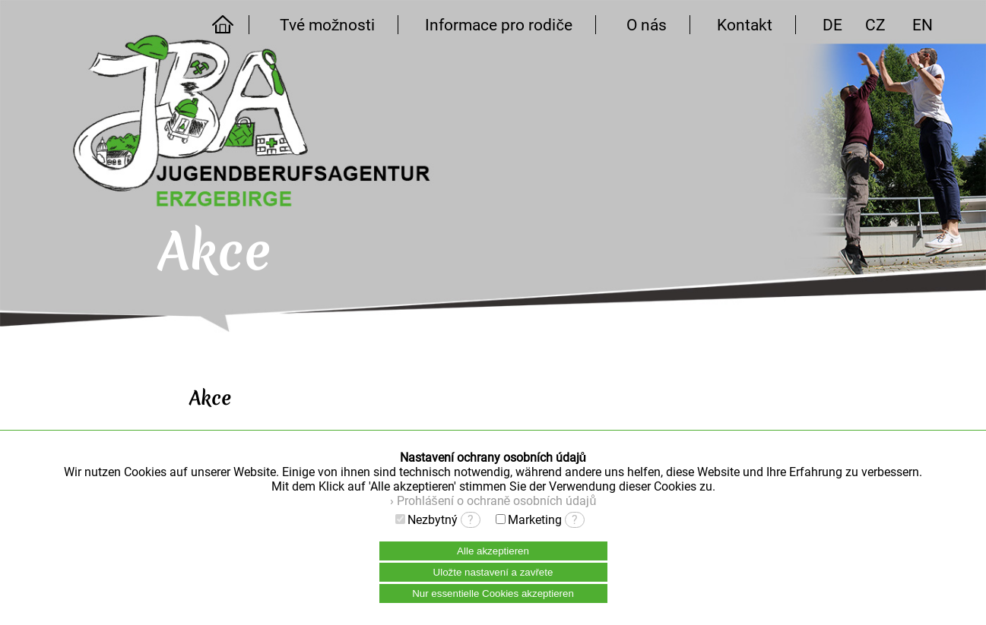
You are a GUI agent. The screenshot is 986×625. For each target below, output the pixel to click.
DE (832, 24)
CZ (875, 24)
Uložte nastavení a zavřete (493, 572)
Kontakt (744, 24)
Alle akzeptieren (493, 551)
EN (922, 24)
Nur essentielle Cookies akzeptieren (493, 593)
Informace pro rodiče (498, 24)
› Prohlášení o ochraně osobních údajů (493, 501)
